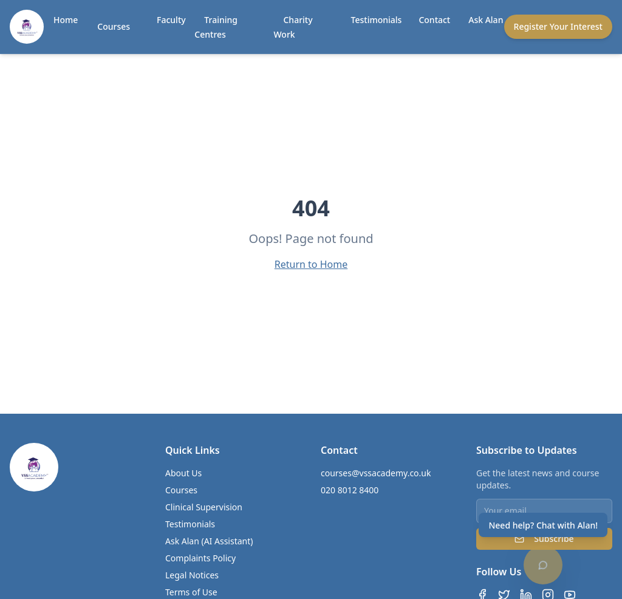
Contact (434, 20)
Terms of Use (191, 592)
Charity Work (292, 27)
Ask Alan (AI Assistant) (209, 541)
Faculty (171, 20)
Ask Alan (485, 20)
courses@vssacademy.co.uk (376, 473)
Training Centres (216, 27)
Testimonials (376, 20)
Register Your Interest (558, 26)
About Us (183, 473)
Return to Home (311, 264)
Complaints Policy (200, 558)
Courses (113, 26)
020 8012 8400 (349, 490)
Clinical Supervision (203, 507)
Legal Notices (192, 575)
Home (65, 20)
